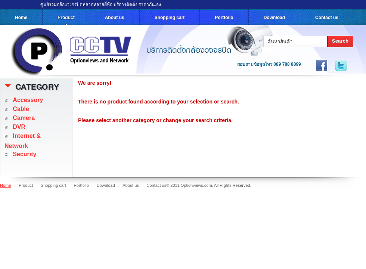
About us (114, 17)
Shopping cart (170, 17)
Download (274, 17)
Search (340, 41)
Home (21, 17)
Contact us (326, 17)
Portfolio (224, 17)
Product (66, 17)
